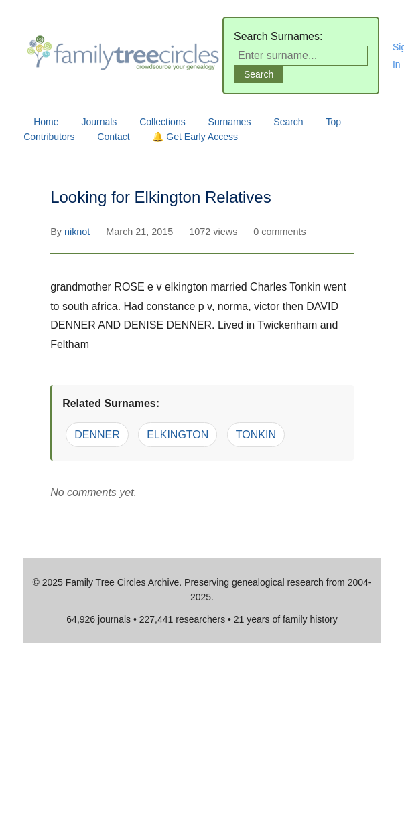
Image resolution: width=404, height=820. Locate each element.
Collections (162, 121)
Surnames (229, 121)
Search (288, 121)
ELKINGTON (177, 434)
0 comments (279, 231)
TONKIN (256, 434)
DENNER (97, 434)
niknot (78, 231)
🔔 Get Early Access (194, 136)
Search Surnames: (278, 36)
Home (45, 121)
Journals (99, 121)
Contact (113, 136)
